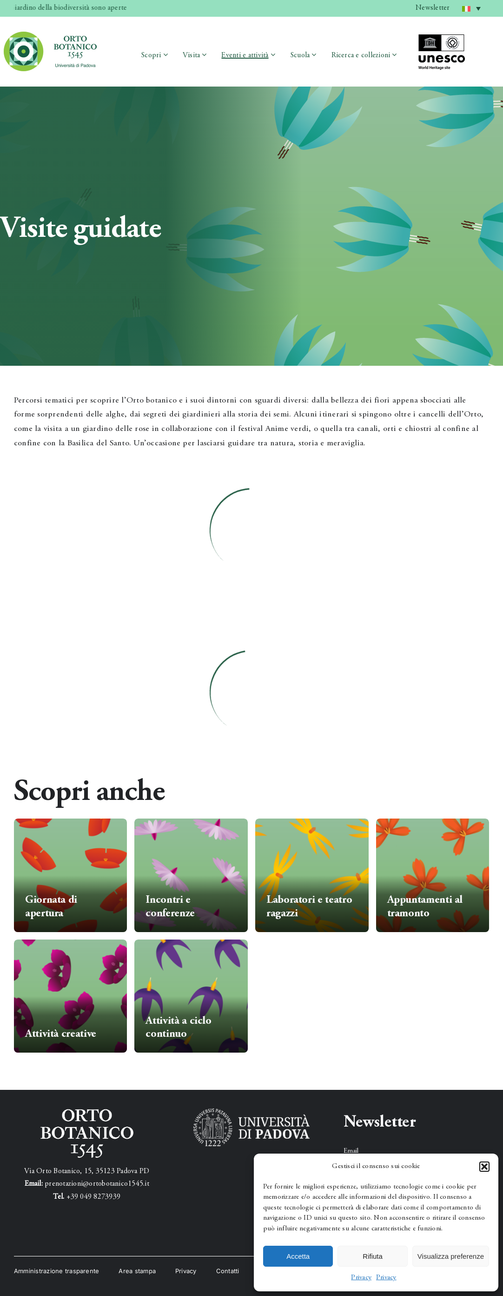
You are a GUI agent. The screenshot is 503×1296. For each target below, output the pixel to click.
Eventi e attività (244, 55)
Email (351, 1151)
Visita (191, 55)
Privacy (361, 1277)
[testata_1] (50, 35)
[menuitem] (471, 8)
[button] (484, 1166)
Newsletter (433, 8)
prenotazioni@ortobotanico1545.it (97, 1184)
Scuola (300, 55)
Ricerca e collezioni (360, 55)
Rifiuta (373, 1256)
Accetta (298, 1256)
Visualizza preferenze (450, 1256)
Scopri (151, 55)
